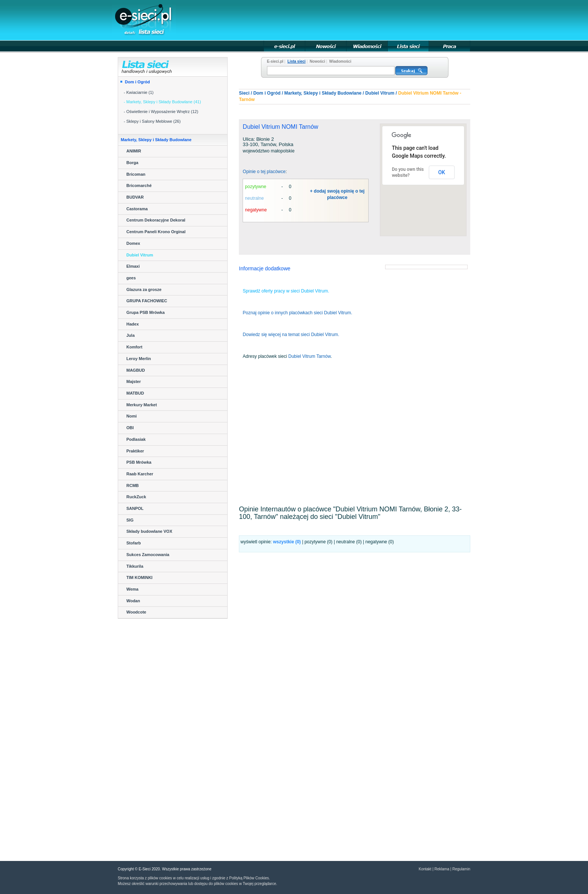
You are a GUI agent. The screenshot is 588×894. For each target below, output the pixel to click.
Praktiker (135, 451)
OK (441, 172)
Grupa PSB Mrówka (145, 312)
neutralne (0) (349, 541)
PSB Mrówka (139, 462)
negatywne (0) (379, 541)
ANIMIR (133, 151)
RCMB (132, 485)
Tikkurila (134, 566)
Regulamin (461, 869)
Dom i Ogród (137, 82)
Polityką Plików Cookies (249, 878)
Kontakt (424, 869)
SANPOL (135, 508)
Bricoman (136, 174)
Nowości (317, 61)
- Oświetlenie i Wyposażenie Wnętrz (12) (161, 111)
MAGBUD (135, 370)
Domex (133, 243)
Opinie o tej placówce (264, 171)
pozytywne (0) (318, 541)
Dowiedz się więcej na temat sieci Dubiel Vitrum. (291, 334)
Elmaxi (133, 266)
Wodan (133, 601)
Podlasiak (136, 439)
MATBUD (135, 393)
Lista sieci (297, 61)
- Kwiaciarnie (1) (138, 92)
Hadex (132, 324)
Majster (133, 381)
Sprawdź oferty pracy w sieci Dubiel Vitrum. (286, 291)
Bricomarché (139, 185)
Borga (132, 162)
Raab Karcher (139, 474)
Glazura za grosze (144, 289)
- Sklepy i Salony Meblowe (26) (152, 121)
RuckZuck (136, 496)
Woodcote (136, 612)
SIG (130, 520)
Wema (132, 589)
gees (131, 278)
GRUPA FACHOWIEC (146, 301)
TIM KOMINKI (139, 577)
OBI (130, 427)
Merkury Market (141, 405)
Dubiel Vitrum (139, 255)
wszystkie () (287, 541)
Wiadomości (340, 61)
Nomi (131, 416)
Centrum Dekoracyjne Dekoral (155, 220)
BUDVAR (135, 197)
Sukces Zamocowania (147, 554)
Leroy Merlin (138, 358)
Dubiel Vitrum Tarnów (309, 356)
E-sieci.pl (275, 61)
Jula (130, 335)
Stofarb (133, 543)
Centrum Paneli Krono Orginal (156, 231)
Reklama (442, 869)
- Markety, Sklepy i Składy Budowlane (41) (162, 102)
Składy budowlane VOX (149, 531)
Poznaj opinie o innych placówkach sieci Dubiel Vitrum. (297, 312)
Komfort (134, 347)
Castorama (137, 209)
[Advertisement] (333, 19)
